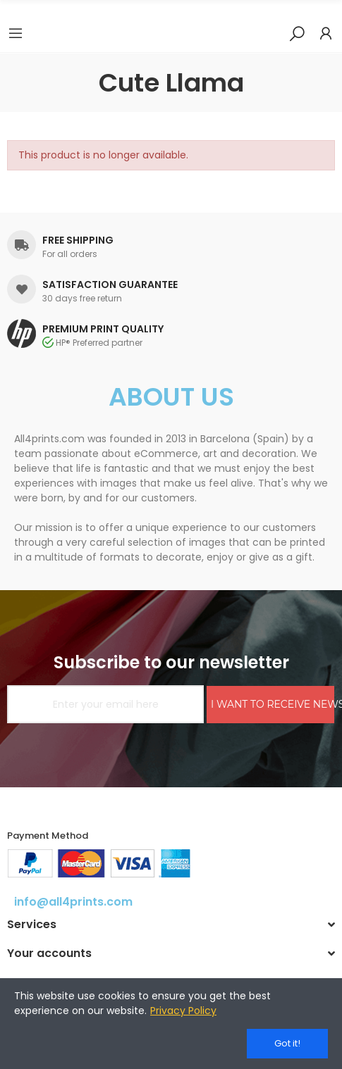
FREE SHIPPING (78, 240)
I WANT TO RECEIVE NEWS (272, 704)
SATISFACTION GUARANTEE (110, 284)
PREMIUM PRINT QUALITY (103, 329)
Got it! (287, 1043)
